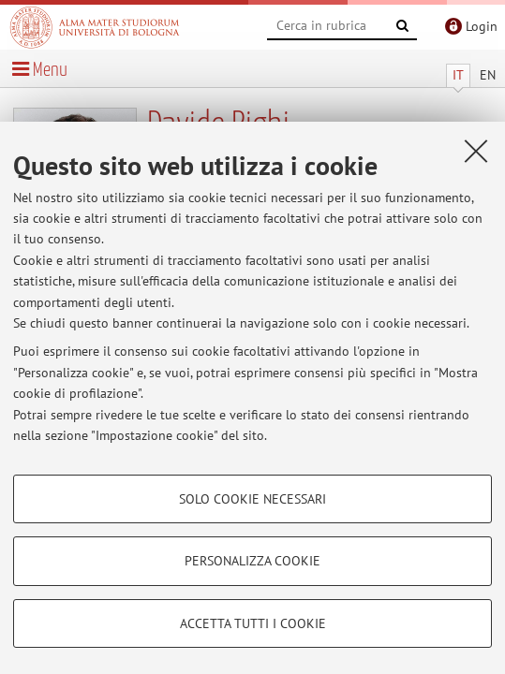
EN (488, 74)
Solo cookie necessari (252, 499)
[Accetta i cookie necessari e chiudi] (476, 151)
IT (458, 74)
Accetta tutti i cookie (253, 623)
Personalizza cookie (252, 560)
